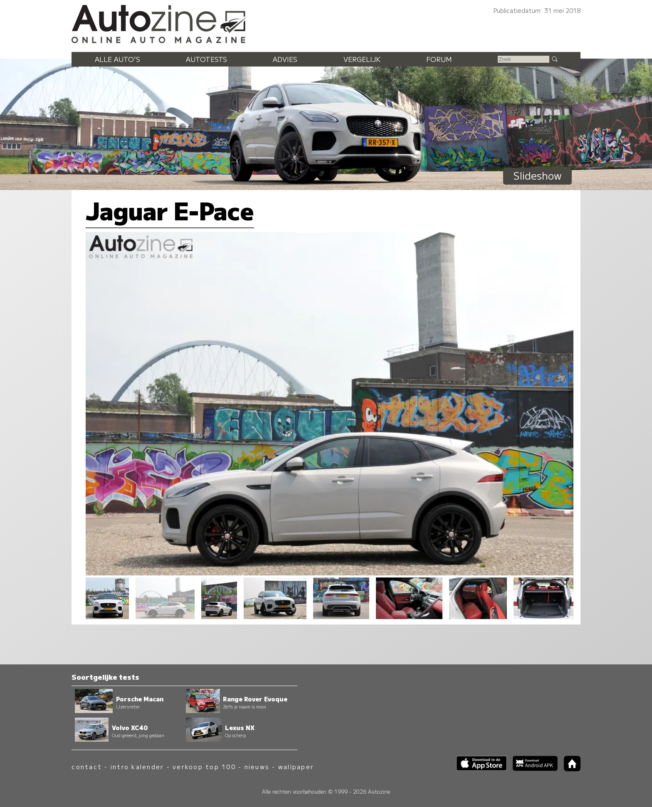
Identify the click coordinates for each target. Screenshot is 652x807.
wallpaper (296, 766)
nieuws (256, 766)
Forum (439, 59)
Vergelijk (361, 59)
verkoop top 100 (204, 766)
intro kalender (137, 766)
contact (87, 766)
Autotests (206, 59)
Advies (285, 59)
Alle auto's (117, 59)
